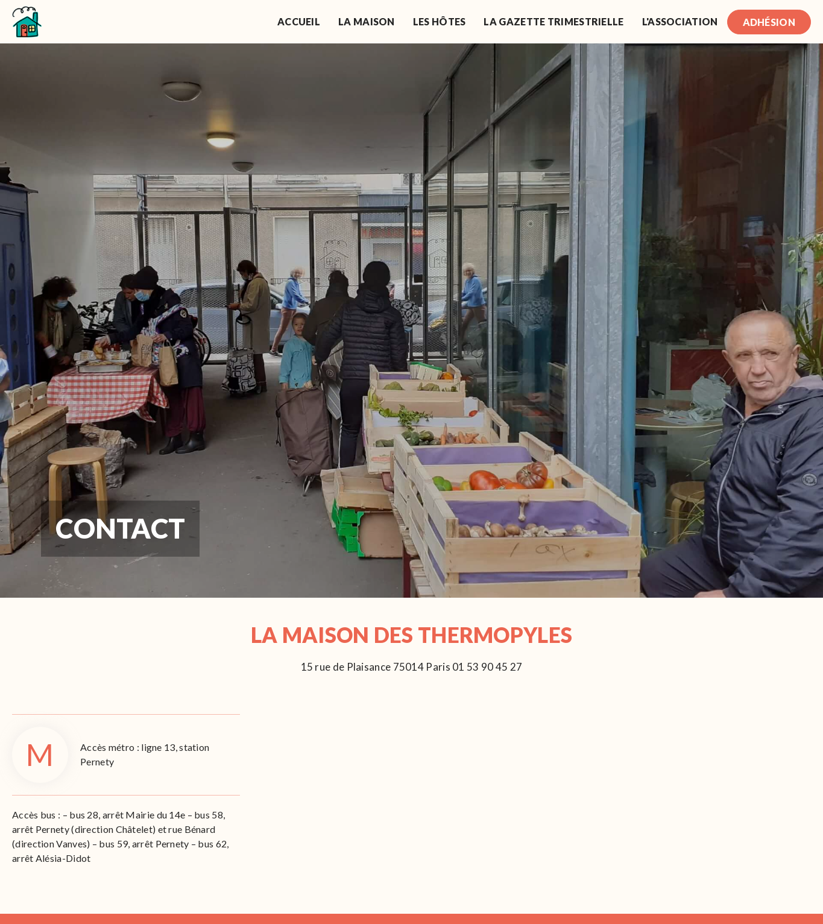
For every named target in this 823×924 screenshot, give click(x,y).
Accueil (298, 21)
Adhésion (769, 22)
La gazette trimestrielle (553, 21)
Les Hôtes (439, 21)
